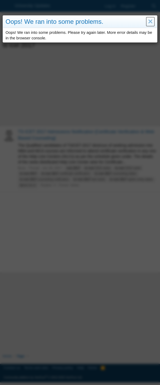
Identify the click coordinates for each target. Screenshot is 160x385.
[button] (150, 21)
